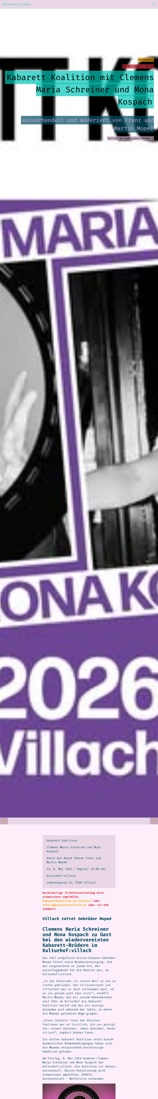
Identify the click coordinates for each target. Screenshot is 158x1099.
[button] (153, 4)
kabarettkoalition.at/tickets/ (67, 901)
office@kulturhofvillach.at (65, 905)
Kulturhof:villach (16, 4)
